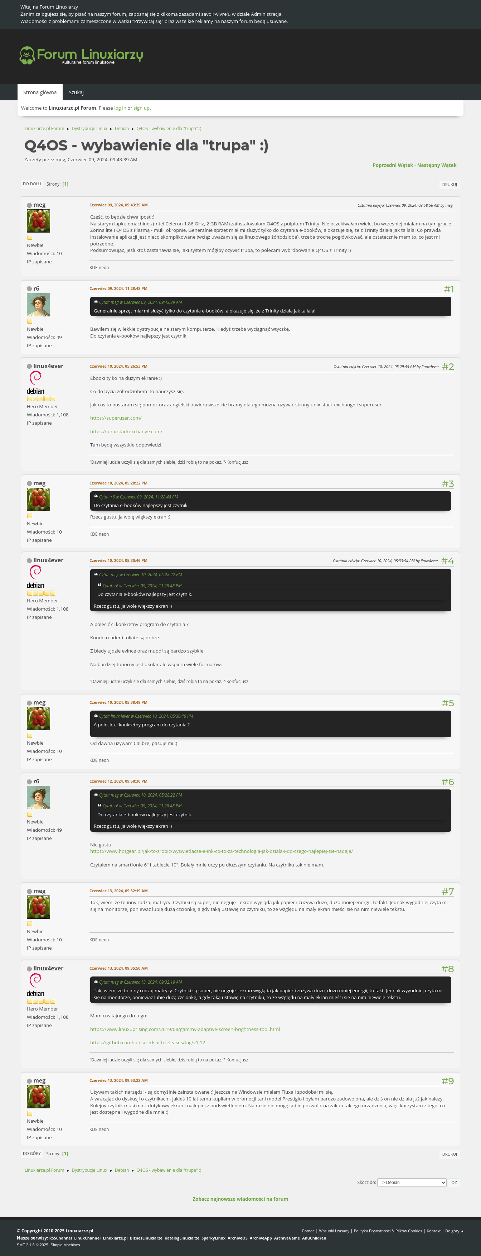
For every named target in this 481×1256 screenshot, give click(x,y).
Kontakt (434, 1230)
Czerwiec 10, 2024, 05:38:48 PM (118, 702)
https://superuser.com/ (116, 418)
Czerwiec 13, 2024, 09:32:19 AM (118, 890)
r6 (36, 288)
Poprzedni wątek (393, 165)
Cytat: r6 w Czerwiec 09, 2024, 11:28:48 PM (138, 497)
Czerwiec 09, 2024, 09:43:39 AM (118, 204)
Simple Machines (65, 1245)
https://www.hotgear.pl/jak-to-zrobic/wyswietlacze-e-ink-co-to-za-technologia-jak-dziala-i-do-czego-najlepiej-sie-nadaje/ (221, 851)
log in (120, 108)
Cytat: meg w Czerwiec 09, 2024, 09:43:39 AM (140, 302)
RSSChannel (60, 1238)
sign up (141, 108)
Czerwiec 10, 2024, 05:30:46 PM (118, 560)
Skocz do (366, 1182)
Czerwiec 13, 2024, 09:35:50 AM (118, 968)
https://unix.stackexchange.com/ (126, 431)
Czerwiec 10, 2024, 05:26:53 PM (118, 366)
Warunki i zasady (334, 1230)
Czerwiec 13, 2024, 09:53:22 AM (118, 1080)
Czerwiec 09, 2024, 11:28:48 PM (118, 288)
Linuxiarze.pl (115, 1238)
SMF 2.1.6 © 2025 (32, 1245)
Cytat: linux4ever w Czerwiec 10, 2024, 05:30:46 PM (146, 716)
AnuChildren (314, 1238)
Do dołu (32, 183)
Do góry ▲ (454, 1230)
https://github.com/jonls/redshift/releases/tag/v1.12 (147, 1042)
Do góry (32, 1153)
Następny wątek (437, 165)
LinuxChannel (87, 1238)
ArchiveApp (261, 1238)
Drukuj (449, 184)
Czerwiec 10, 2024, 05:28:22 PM (118, 483)
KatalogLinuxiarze (182, 1238)
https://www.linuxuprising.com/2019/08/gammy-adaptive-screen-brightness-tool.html (185, 1029)
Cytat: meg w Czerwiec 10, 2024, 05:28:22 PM (140, 574)
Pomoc (308, 1230)
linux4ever (48, 366)
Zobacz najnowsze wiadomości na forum (240, 1199)
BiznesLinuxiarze (146, 1238)
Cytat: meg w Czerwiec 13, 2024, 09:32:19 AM (140, 982)
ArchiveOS (237, 1238)
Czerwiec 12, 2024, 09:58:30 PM (118, 781)
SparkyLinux (213, 1238)
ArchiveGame (287, 1238)
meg (39, 205)
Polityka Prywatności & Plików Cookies (388, 1230)
